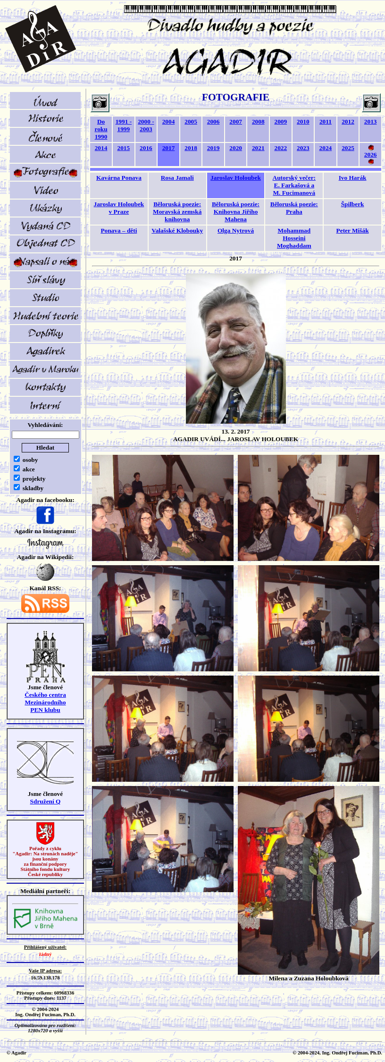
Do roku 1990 (100, 129)
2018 (190, 147)
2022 (280, 147)
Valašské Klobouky (177, 230)
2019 (213, 147)
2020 (235, 147)
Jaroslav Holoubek (235, 177)
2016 (146, 147)
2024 (325, 147)
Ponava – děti (118, 230)
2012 (348, 121)
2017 (168, 147)
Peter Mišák (352, 230)
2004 (168, 121)
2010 (303, 121)
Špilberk (352, 204)
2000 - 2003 (146, 125)
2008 (258, 121)
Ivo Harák (353, 177)
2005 (190, 121)
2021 (258, 147)
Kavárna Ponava (119, 177)
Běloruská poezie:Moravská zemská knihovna (177, 212)
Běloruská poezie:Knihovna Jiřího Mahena (235, 212)
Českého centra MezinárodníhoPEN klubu (45, 702)
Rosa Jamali (177, 177)
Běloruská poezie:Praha (294, 208)
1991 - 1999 (124, 125)
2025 (348, 147)
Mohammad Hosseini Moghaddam (294, 238)
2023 (303, 147)
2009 (280, 121)
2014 (101, 147)
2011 (325, 121)
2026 (370, 154)
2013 (370, 121)
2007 (235, 121)
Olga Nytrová (236, 230)
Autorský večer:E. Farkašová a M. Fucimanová (294, 185)
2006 (213, 121)
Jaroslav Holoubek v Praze (119, 208)
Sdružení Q (45, 801)
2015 (123, 147)
